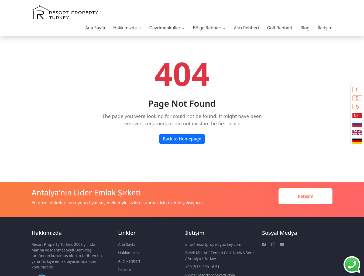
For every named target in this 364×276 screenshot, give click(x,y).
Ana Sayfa (95, 28)
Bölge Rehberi (209, 28)
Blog (305, 28)
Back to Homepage (182, 139)
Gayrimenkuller (167, 28)
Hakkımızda (127, 28)
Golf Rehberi (279, 28)
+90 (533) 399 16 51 (202, 266)
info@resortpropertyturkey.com (213, 244)
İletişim (325, 28)
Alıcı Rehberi (246, 28)
